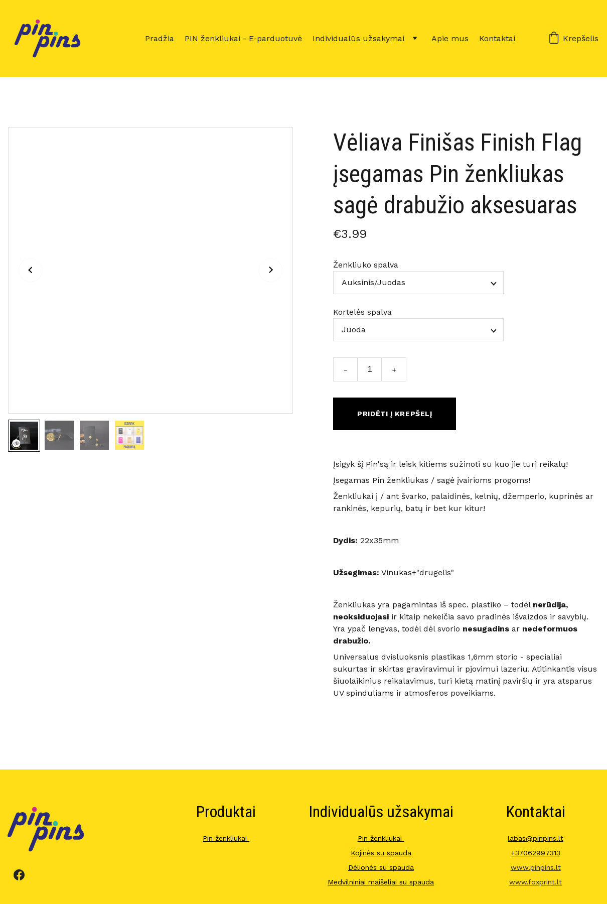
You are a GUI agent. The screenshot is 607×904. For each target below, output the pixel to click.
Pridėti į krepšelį (394, 414)
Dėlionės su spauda (381, 867)
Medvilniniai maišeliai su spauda (381, 882)
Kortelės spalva (362, 312)
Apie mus (450, 38)
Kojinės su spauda (381, 853)
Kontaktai (497, 38)
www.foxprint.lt (535, 882)
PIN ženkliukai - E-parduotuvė (243, 38)
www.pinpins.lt (536, 867)
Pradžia (159, 38)
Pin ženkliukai (226, 838)
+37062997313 (535, 853)
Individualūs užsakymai (358, 38)
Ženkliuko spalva (365, 265)
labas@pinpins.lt (535, 838)
